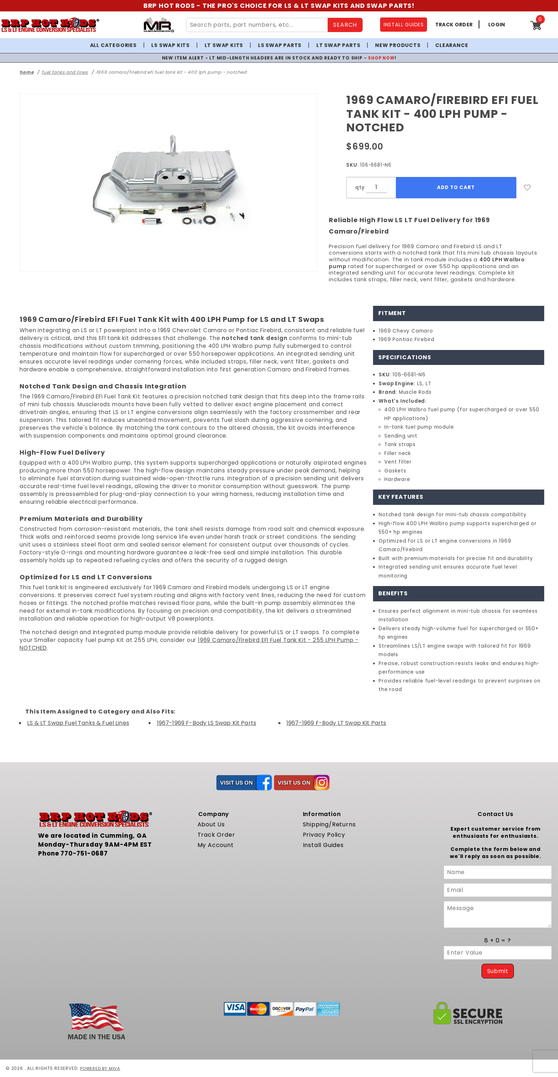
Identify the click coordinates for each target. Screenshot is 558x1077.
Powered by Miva (101, 1068)
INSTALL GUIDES (404, 24)
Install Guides (323, 845)
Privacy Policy (324, 835)
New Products (398, 45)
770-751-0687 (84, 853)
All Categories (113, 45)
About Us (211, 824)
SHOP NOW (381, 58)
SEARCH (345, 25)
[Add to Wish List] (527, 187)
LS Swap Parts (279, 45)
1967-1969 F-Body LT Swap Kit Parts (336, 723)
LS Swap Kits (170, 45)
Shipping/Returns (329, 824)
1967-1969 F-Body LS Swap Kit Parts (206, 723)
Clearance (451, 45)
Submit (498, 971)
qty (359, 187)
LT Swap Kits (224, 45)
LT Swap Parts (338, 45)
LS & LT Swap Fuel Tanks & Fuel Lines (78, 723)
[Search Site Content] (257, 25)
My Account (216, 845)
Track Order (216, 835)
